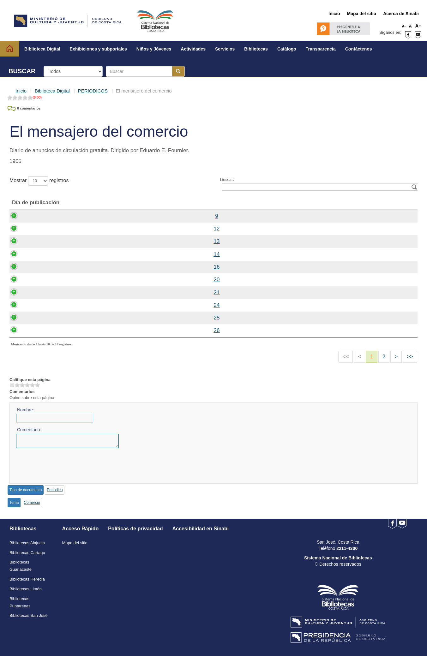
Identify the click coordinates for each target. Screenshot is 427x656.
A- (404, 26)
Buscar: (318, 183)
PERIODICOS (93, 90)
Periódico (55, 490)
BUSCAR (22, 71)
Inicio (21, 90)
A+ (418, 25)
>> (410, 357)
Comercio (32, 502)
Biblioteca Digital (52, 90)
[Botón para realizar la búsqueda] (178, 71)
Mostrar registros (39, 181)
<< (345, 357)
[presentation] (64, 463)
